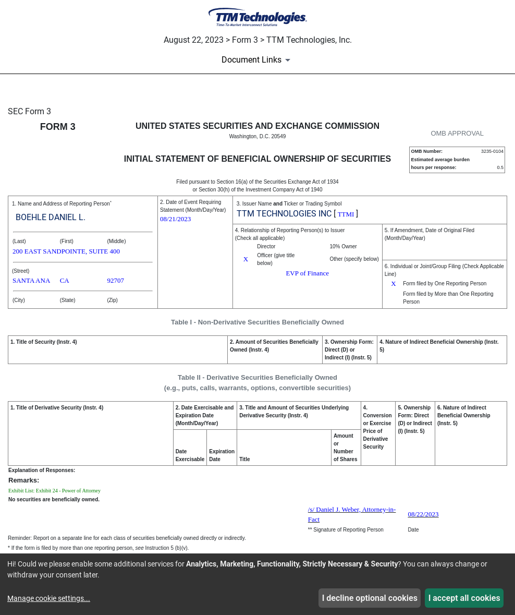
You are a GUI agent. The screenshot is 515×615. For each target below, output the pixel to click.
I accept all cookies (464, 598)
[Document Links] (257, 60)
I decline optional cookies (370, 598)
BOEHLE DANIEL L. (50, 217)
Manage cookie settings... (48, 598)
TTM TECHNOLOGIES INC (284, 214)
